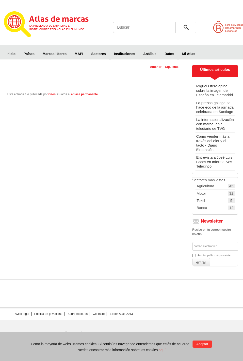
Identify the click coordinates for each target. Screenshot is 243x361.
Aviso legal (22, 314)
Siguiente (173, 67)
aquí (162, 350)
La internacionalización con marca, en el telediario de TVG (215, 124)
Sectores (98, 54)
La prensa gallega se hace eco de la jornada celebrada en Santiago (215, 107)
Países (29, 54)
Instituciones (124, 54)
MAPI (79, 54)
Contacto (99, 314)
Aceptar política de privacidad (214, 255)
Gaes (52, 94)
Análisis (150, 54)
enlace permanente (84, 94)
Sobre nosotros (78, 314)
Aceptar (202, 344)
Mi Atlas (188, 54)
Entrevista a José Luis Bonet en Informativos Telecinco (214, 161)
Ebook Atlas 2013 (121, 314)
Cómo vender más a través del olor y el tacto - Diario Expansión (212, 143)
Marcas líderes (54, 54)
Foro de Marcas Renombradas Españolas (222, 27)
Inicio (11, 54)
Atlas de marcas (52, 25)
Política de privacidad (48, 314)
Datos (169, 54)
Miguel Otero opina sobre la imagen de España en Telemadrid (214, 90)
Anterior (154, 67)
